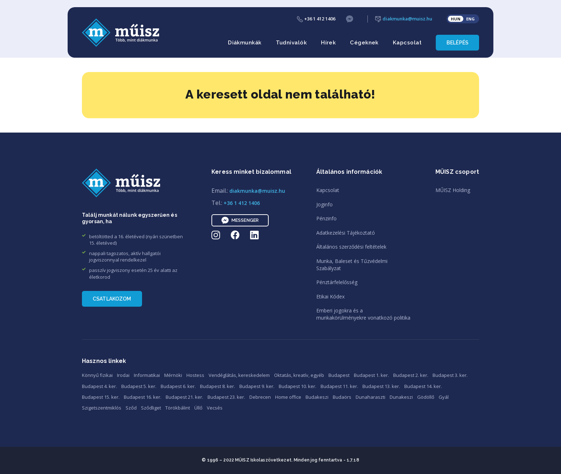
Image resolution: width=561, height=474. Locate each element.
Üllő (198, 407)
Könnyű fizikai (97, 375)
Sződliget (151, 407)
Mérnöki (173, 375)
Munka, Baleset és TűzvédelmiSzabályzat (351, 265)
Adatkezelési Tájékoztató (345, 232)
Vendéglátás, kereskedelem (239, 375)
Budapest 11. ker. (339, 386)
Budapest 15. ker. (100, 397)
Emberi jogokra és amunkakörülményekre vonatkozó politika (363, 314)
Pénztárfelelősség (336, 282)
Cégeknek (364, 42)
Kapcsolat (407, 42)
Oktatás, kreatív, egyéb (299, 375)
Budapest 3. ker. (450, 375)
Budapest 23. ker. (226, 397)
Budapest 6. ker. (178, 386)
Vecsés (215, 407)
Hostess (195, 375)
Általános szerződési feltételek (351, 246)
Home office (288, 397)
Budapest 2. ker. (410, 375)
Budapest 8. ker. (217, 386)
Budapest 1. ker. (371, 375)
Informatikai (147, 375)
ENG (470, 18)
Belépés (457, 43)
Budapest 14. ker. (423, 386)
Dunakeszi (401, 397)
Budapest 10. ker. (297, 386)
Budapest (339, 375)
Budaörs (342, 397)
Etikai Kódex (330, 296)
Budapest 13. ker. (381, 386)
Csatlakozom (112, 299)
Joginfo (324, 204)
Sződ (131, 407)
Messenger (240, 220)
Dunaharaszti (370, 397)
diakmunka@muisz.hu (403, 18)
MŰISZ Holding (452, 190)
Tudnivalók (291, 42)
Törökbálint (177, 407)
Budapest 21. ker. (184, 397)
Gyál (444, 397)
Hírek (328, 42)
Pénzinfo (326, 218)
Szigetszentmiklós (101, 407)
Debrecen (260, 397)
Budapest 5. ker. (138, 386)
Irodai (123, 375)
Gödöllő (425, 397)
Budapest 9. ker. (256, 386)
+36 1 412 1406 (316, 18)
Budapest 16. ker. (142, 397)
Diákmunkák (245, 42)
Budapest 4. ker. (99, 386)
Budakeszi (317, 397)
